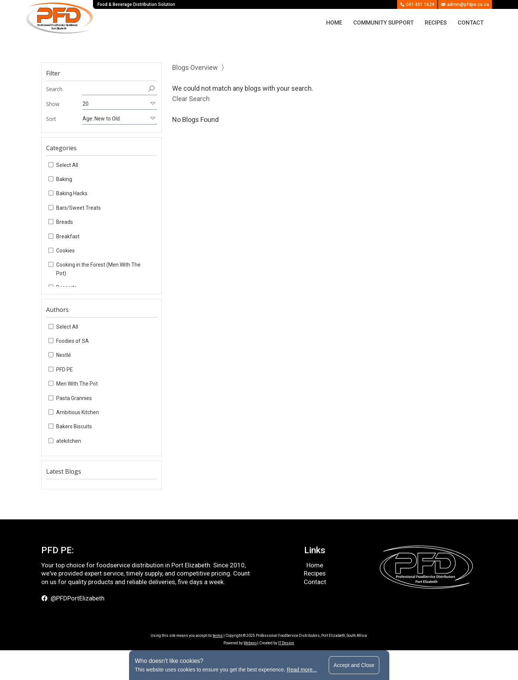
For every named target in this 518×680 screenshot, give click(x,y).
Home (334, 22)
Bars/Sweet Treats (78, 208)
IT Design (286, 643)
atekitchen (68, 441)
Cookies (65, 251)
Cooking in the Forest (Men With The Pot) (98, 269)
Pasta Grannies (74, 398)
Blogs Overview (195, 67)
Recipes (436, 22)
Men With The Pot (77, 384)
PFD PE (64, 370)
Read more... (302, 670)
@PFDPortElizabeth (77, 598)
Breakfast (68, 236)
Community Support (383, 22)
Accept (354, 665)
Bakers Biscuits (74, 426)
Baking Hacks (71, 193)
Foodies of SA (72, 341)
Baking (64, 179)
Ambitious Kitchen (77, 412)
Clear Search (191, 99)
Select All (67, 165)
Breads (64, 222)
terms (218, 636)
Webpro (250, 643)
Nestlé (63, 355)
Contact (470, 22)
